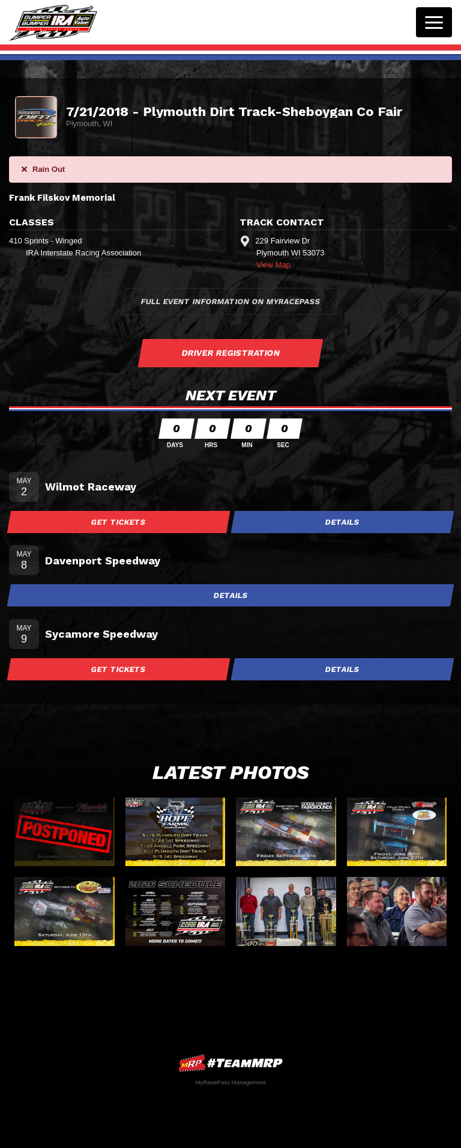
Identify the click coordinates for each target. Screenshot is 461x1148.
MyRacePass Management (230, 1082)
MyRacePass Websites (230, 1063)
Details (343, 522)
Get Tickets (119, 522)
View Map (273, 264)
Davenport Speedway (102, 560)
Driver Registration (230, 353)
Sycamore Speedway (101, 633)
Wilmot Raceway (90, 486)
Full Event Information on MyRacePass (230, 301)
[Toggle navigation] (434, 22)
